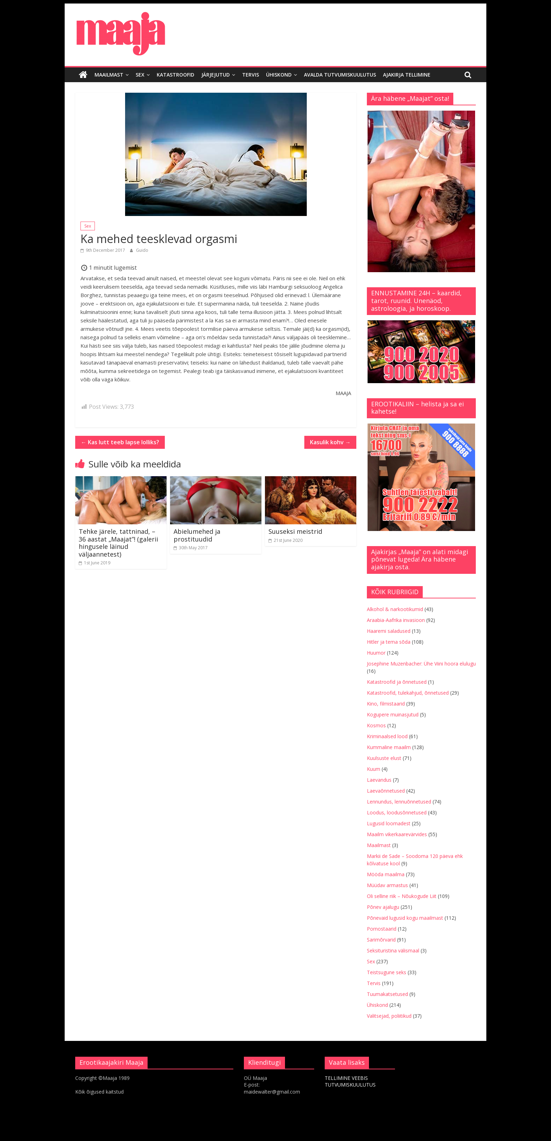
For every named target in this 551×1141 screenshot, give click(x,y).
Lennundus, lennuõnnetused (399, 801)
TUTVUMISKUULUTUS (350, 1084)
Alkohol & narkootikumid (395, 609)
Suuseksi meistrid (295, 531)
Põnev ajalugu (383, 907)
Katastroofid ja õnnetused (397, 681)
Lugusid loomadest (388, 823)
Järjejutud (215, 74)
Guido (142, 250)
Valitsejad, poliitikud (389, 1015)
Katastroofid (175, 74)
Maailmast (109, 74)
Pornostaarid (381, 928)
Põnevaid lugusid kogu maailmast (405, 917)
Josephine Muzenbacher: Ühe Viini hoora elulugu (421, 663)
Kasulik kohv (330, 442)
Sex (140, 74)
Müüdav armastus (387, 885)
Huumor (376, 652)
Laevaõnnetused (386, 790)
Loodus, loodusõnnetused (397, 812)
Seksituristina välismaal (393, 950)
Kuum (373, 769)
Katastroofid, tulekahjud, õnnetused (408, 692)
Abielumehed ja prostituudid (197, 535)
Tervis (250, 74)
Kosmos (376, 725)
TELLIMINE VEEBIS (346, 1078)
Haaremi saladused (388, 631)
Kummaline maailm (389, 747)
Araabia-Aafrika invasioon (396, 620)
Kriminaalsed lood (387, 736)
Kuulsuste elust (384, 758)
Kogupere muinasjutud (393, 714)
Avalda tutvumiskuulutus (340, 74)
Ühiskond (279, 74)
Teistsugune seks (386, 972)
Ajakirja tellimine (406, 74)
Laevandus (379, 779)
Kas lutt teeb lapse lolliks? (120, 442)
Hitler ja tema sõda (388, 641)
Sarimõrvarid (381, 939)
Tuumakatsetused (387, 994)
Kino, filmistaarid (386, 703)
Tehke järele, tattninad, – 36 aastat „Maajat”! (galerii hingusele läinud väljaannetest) (118, 542)
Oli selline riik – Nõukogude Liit (401, 896)
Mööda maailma (385, 874)
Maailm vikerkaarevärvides (397, 834)
